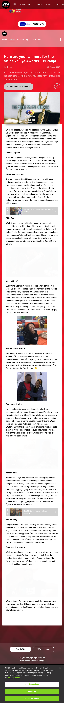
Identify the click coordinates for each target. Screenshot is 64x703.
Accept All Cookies (32, 698)
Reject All (32, 691)
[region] (32, 683)
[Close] (60, 668)
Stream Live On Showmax (19, 86)
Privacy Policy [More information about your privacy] (14, 678)
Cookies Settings (32, 684)
